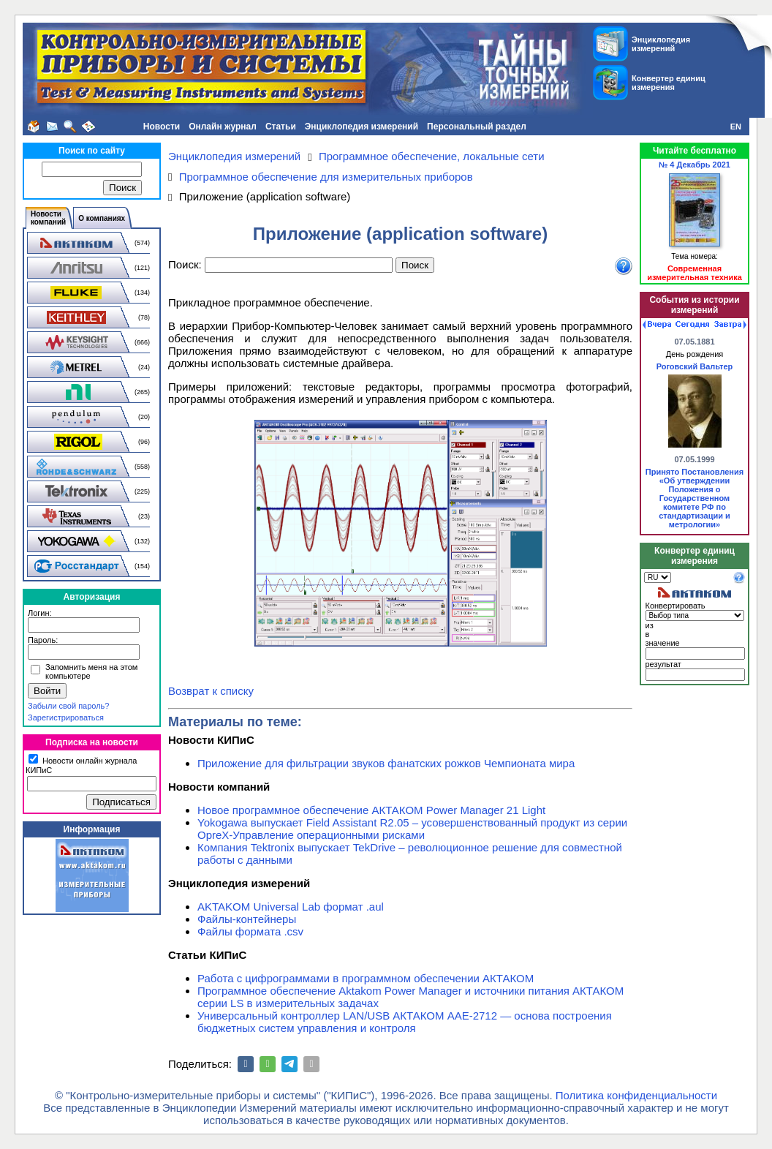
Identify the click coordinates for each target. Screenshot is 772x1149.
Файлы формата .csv (250, 931)
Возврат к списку (211, 691)
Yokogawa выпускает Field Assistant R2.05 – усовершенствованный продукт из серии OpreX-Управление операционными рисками (412, 828)
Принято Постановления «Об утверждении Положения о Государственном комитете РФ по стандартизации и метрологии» (694, 498)
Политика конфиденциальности (636, 1095)
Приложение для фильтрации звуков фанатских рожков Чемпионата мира (386, 763)
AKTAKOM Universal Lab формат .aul (290, 906)
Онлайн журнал (223, 126)
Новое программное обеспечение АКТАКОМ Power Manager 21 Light (371, 810)
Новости (161, 126)
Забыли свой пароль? (68, 705)
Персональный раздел (476, 126)
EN (735, 126)
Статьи (280, 126)
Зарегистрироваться (66, 717)
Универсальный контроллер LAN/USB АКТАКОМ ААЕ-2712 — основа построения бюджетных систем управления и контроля (404, 1021)
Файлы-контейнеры (246, 919)
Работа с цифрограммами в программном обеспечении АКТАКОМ (365, 978)
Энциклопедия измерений (361, 126)
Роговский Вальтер (694, 366)
